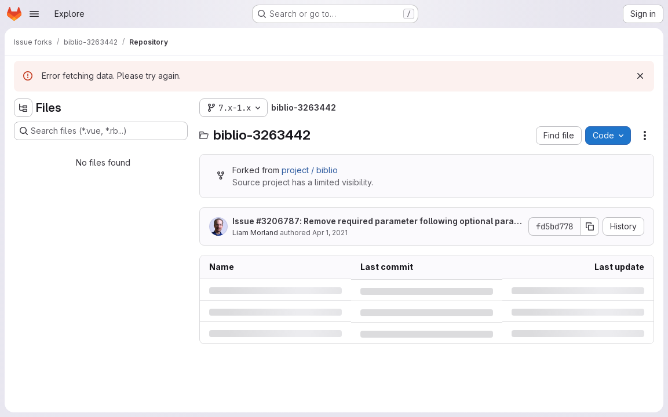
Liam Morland (255, 232)
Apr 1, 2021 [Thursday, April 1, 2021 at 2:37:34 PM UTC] (330, 232)
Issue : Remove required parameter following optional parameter (376, 221)
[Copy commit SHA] (590, 226)
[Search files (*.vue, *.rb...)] (101, 131)
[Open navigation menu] (34, 14)
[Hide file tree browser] (23, 107)
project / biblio (310, 170)
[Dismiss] (640, 76)
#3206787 (278, 221)
